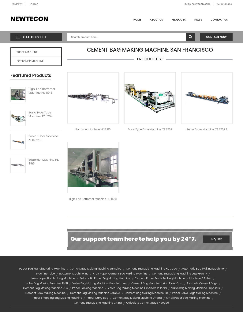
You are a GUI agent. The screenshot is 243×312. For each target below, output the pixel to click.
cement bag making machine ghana (137, 298)
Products (178, 20)
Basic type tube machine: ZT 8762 (150, 129)
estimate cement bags (202, 283)
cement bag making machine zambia (95, 293)
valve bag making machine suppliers (195, 288)
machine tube (45, 273)
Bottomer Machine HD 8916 (43, 161)
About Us (156, 20)
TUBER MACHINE (27, 52)
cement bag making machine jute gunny (179, 273)
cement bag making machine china (98, 303)
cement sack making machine (45, 293)
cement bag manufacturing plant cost (157, 283)
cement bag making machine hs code (151, 269)
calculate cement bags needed (147, 303)
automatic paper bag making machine (105, 278)
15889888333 (224, 4)
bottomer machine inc (73, 273)
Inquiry (216, 239)
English (34, 4)
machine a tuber (200, 278)
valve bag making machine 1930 (47, 283)
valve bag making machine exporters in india (137, 288)
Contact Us (219, 20)
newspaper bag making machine (53, 278)
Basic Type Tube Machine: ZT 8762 (40, 114)
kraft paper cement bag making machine (120, 273)
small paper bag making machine (188, 298)
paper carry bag (97, 298)
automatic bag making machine (202, 269)
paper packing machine (87, 288)
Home (137, 20)
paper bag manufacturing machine (42, 269)
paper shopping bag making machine (57, 298)
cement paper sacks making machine (160, 278)
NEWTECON (29, 18)
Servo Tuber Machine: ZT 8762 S (43, 138)
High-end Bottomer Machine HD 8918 (41, 91)
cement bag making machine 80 (146, 293)
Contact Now (216, 37)
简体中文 (17, 4)
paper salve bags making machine (195, 293)
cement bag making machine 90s (45, 288)
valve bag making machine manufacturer (99, 283)
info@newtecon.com (197, 4)
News (198, 20)
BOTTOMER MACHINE (30, 61)
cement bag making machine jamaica (96, 269)
